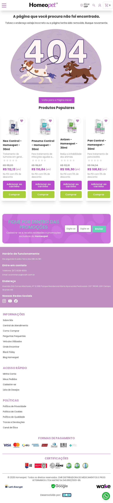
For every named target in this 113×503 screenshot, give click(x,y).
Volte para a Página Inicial (57, 100)
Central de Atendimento (15, 325)
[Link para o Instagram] (4, 301)
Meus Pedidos (10, 379)
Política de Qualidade (14, 416)
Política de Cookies (12, 411)
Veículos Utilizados (12, 341)
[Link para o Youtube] (10, 301)
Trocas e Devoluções (14, 422)
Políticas (11, 400)
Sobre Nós (8, 320)
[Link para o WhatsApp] (106, 496)
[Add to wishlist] (21, 120)
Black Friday (9, 352)
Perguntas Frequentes (14, 336)
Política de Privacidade (14, 406)
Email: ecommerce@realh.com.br (18, 274)
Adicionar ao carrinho (14, 185)
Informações (14, 314)
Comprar (14, 194)
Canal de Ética (10, 427)
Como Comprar (11, 330)
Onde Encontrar (11, 346)
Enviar (99, 229)
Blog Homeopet (11, 357)
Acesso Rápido (15, 368)
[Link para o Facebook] (16, 301)
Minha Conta (9, 373)
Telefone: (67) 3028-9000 (14, 270)
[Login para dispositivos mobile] (99, 5)
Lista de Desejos (11, 389)
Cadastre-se (9, 384)
